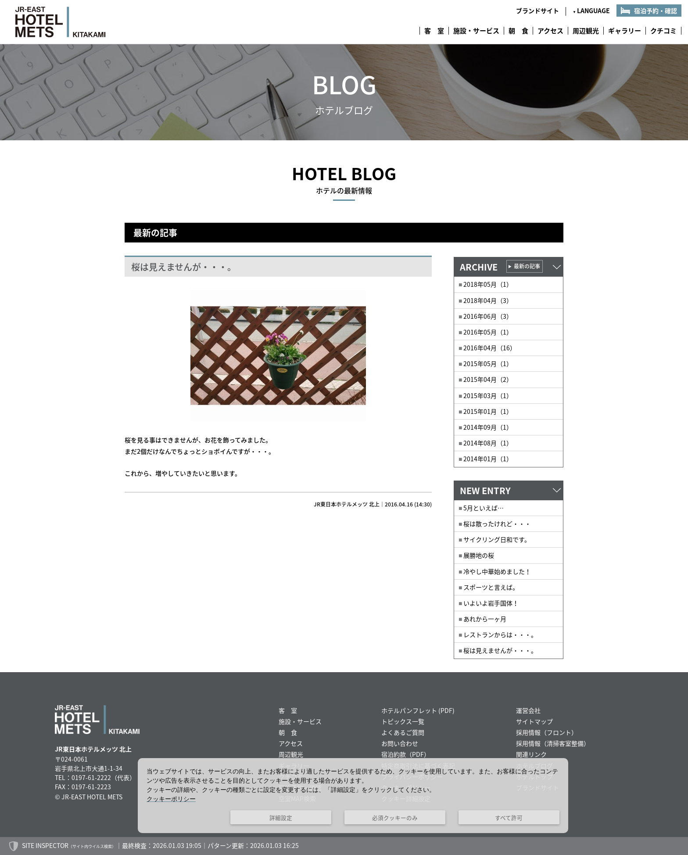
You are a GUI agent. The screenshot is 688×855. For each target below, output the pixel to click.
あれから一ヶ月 (484, 618)
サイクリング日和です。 (496, 539)
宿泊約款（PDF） (405, 754)
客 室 (434, 31)
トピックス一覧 (402, 721)
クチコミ (663, 31)
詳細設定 (280, 817)
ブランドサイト (537, 10)
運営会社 (528, 710)
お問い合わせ (399, 743)
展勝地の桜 (478, 555)
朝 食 (518, 31)
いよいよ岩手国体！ (491, 602)
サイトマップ (534, 721)
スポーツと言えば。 (491, 587)
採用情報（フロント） (546, 732)
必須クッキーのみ (395, 817)
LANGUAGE (591, 10)
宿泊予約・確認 (655, 10)
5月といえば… (483, 507)
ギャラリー (624, 31)
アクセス (550, 31)
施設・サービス (476, 31)
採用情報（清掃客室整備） (553, 743)
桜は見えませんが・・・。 (500, 650)
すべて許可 (509, 817)
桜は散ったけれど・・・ (497, 523)
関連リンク (531, 754)
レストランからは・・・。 (500, 634)
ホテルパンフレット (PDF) (418, 710)
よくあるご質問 (402, 732)
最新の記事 (527, 266)
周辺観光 (586, 31)
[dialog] (353, 795)
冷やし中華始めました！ (497, 571)
